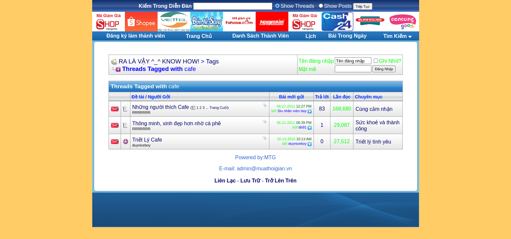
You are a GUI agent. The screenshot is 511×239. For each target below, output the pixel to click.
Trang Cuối (219, 108)
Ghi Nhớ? (387, 61)
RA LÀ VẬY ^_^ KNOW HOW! (159, 61)
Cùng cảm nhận (373, 109)
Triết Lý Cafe (147, 140)
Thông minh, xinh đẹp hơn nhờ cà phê (176, 123)
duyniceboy (141, 145)
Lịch (310, 36)
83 (322, 108)
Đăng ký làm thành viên (136, 36)
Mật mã (307, 69)
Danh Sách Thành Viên (260, 36)
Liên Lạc (225, 180)
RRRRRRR (141, 112)
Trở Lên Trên (281, 180)
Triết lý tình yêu (373, 142)
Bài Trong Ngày (347, 36)
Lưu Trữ (250, 180)
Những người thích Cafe (160, 107)
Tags (212, 61)
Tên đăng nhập (316, 61)
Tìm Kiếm (395, 36)
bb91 (302, 127)
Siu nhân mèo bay (292, 111)
